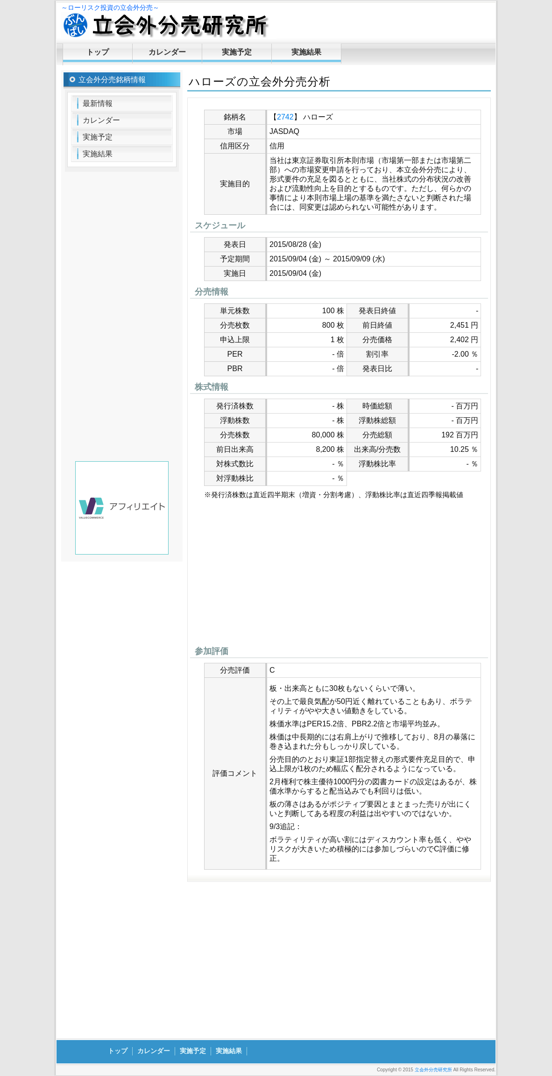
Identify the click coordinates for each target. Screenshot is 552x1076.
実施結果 (306, 52)
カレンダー (167, 52)
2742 (285, 117)
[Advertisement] (339, 575)
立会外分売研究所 (433, 1069)
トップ (97, 52)
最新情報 (98, 103)
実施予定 (237, 52)
